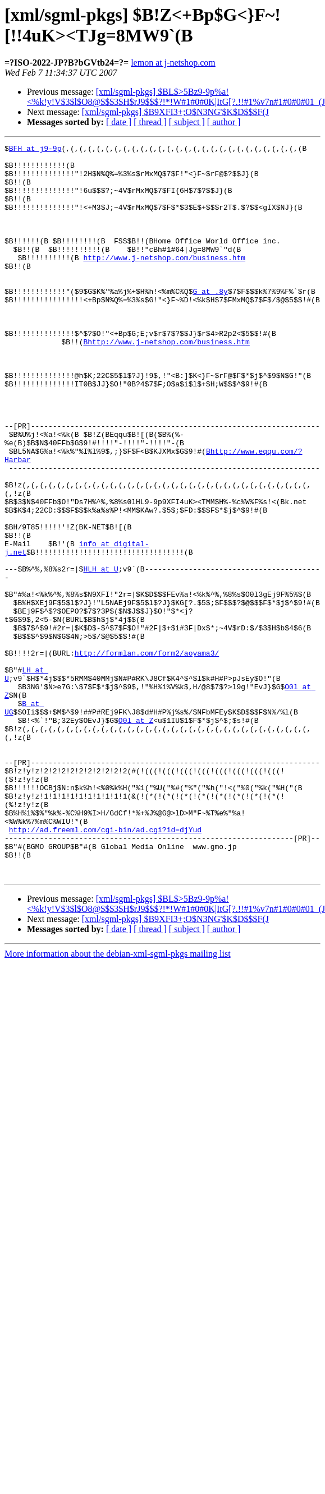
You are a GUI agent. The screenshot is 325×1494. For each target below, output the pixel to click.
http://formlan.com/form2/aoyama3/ (147, 755)
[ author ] (224, 122)
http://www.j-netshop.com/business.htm (164, 281)
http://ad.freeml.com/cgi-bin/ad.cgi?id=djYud (105, 967)
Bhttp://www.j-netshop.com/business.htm (166, 382)
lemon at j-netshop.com (173, 62)
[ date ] (118, 122)
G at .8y (210, 321)
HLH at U (100, 654)
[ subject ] (187, 122)
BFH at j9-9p (35, 150)
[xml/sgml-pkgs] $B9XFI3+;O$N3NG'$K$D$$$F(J (175, 112)
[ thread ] (150, 122)
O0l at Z (135, 836)
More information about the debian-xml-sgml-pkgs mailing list (117, 1100)
